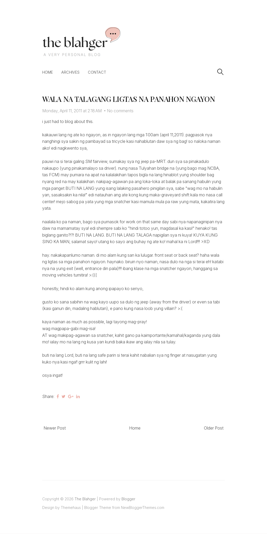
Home (47, 72)
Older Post (213, 428)
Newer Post (55, 428)
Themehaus (71, 507)
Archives (70, 72)
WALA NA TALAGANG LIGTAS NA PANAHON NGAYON (128, 99)
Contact (97, 72)
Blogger (128, 499)
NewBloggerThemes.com (142, 507)
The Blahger (85, 499)
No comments (120, 110)
